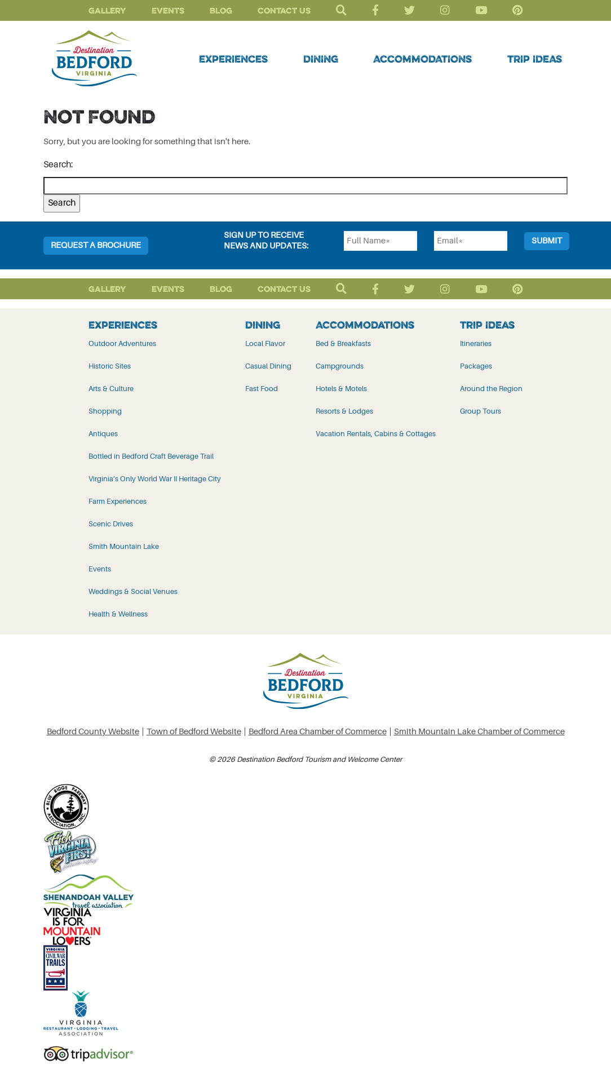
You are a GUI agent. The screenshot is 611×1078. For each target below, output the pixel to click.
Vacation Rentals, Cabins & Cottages (376, 433)
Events (168, 10)
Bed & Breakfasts (343, 343)
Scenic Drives (110, 524)
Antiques (103, 433)
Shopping (105, 411)
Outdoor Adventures (122, 343)
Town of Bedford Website (194, 732)
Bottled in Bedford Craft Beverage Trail (151, 456)
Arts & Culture (111, 388)
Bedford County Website (93, 732)
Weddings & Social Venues (133, 591)
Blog (221, 10)
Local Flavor (265, 343)
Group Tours (480, 411)
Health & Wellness (118, 614)
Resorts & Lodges (344, 411)
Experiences (233, 58)
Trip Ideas (534, 58)
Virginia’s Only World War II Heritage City (154, 478)
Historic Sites (109, 366)
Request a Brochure (96, 245)
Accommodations (422, 58)
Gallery (107, 10)
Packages (476, 366)
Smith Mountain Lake (123, 546)
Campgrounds (340, 366)
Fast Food (261, 388)
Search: (58, 164)
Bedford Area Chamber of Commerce (318, 732)
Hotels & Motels (341, 388)
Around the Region (491, 388)
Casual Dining (268, 366)
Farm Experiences (117, 501)
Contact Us (284, 10)
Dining (320, 58)
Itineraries (476, 343)
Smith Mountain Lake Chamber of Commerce (479, 732)
